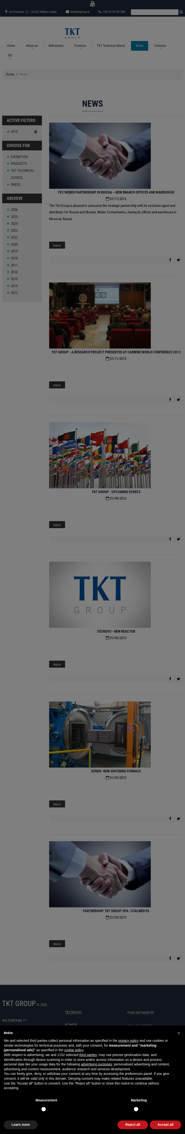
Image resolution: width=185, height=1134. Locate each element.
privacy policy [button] (128, 1041)
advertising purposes (96, 1064)
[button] (179, 1033)
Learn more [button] (21, 1125)
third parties (88, 1055)
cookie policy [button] (73, 1050)
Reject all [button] (132, 1125)
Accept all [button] (165, 1125)
